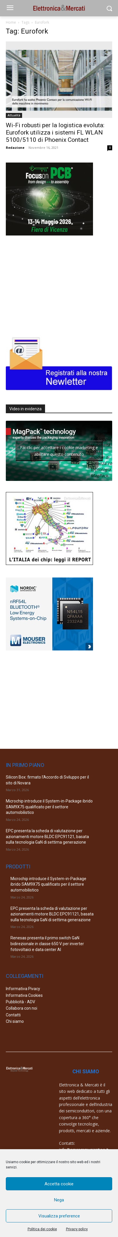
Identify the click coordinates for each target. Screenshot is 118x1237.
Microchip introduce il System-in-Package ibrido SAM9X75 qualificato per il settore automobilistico (49, 807)
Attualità (14, 115)
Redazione (15, 147)
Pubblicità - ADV (20, 1001)
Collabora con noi (21, 1008)
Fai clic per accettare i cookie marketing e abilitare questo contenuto (59, 451)
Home (11, 22)
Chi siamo (15, 1021)
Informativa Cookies (24, 995)
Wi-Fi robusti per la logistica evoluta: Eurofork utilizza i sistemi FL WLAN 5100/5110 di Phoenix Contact (55, 132)
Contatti (13, 1015)
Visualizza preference (59, 1216)
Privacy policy (77, 1229)
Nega (59, 1200)
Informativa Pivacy (23, 988)
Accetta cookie (59, 1184)
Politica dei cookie (42, 1229)
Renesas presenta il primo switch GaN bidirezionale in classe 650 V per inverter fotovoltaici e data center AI (47, 944)
